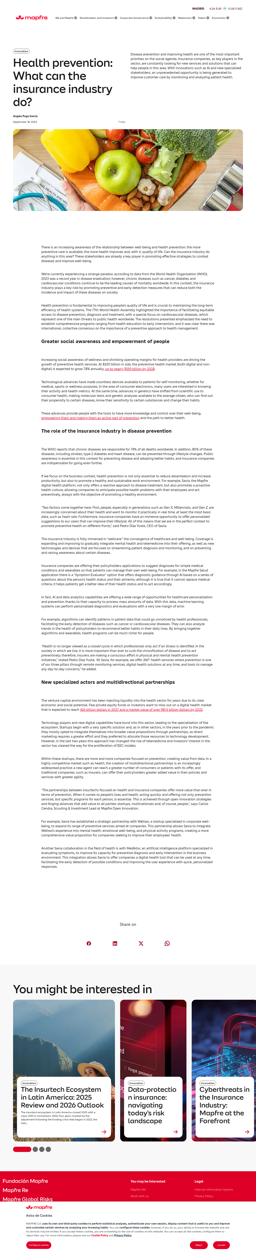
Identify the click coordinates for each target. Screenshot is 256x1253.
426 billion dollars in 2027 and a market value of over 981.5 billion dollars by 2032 (141, 710)
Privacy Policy (204, 1196)
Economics (220, 17)
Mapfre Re (15, 1190)
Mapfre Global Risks (28, 1199)
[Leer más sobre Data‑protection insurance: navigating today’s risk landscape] (153, 1132)
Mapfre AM (138, 1189)
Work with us (140, 1196)
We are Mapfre (66, 17)
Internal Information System (214, 1189)
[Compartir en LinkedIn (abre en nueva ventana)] (115, 943)
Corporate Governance (136, 17)
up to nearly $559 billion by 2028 (130, 369)
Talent (203, 17)
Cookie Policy (99, 1235)
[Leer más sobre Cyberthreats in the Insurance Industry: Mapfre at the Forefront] (225, 1132)
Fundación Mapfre (25, 1181)
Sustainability (165, 17)
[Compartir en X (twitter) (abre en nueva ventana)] (141, 943)
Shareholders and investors (98, 17)
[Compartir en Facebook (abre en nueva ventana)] (88, 943)
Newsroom (186, 17)
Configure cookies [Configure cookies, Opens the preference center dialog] (39, 1245)
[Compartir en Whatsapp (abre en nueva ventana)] (167, 943)
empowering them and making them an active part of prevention (90, 418)
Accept (221, 1245)
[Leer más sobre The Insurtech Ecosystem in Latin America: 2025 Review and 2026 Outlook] (64, 1132)
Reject (199, 1245)
